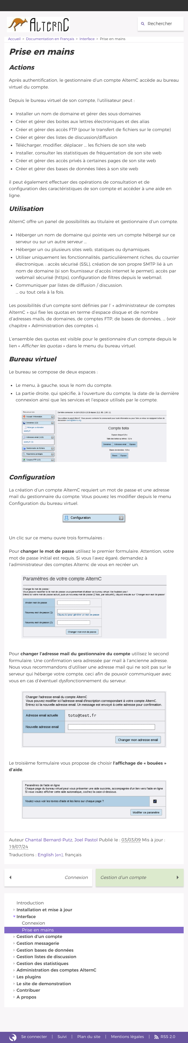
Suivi (61, 1037)
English (45, 855)
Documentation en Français (50, 39)
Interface (87, 39)
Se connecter (34, 1037)
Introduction (30, 903)
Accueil (14, 39)
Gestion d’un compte (123, 877)
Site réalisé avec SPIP (12, 1037)
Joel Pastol (86, 840)
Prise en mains (38, 930)
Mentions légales (127, 1037)
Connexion (76, 877)
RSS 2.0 (168, 1037)
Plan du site (88, 1037)
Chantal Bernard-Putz (48, 840)
